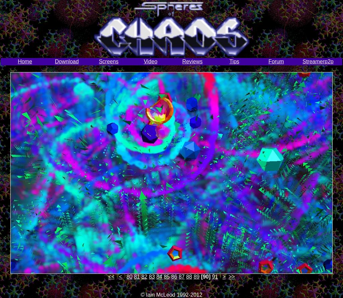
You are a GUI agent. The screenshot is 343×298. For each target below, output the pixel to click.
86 (174, 277)
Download (67, 61)
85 (167, 277)
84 (159, 277)
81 (137, 277)
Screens (109, 61)
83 (152, 277)
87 (182, 277)
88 (189, 277)
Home (25, 61)
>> (231, 277)
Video (150, 61)
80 (130, 277)
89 (197, 277)
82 (144, 277)
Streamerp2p (318, 61)
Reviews (192, 61)
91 (215, 277)
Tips (234, 61)
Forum (276, 61)
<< (111, 277)
